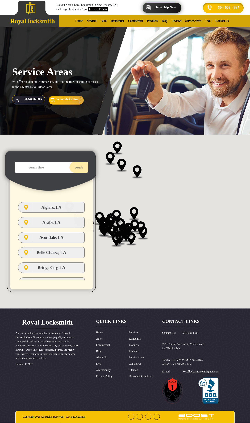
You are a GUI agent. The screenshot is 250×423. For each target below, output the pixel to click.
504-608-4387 (228, 7)
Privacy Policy (104, 376)
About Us (101, 357)
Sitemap (133, 369)
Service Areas (193, 21)
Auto (103, 21)
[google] (140, 417)
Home (78, 21)
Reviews (176, 21)
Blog (164, 21)
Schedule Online (67, 99)
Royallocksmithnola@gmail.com (200, 371)
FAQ (208, 21)
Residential (117, 21)
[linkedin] (148, 417)
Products (152, 21)
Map (178, 348)
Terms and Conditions (141, 376)
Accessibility (103, 369)
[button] (132, 256)
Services (91, 21)
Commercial (135, 21)
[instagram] (157, 417)
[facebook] (131, 417)
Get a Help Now (165, 7)
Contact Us (222, 21)
